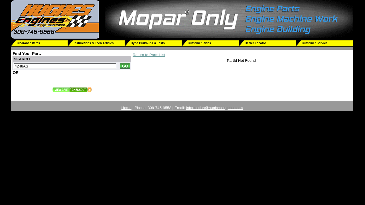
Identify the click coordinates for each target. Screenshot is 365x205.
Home (126, 108)
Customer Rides (199, 43)
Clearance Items (28, 43)
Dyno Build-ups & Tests (148, 43)
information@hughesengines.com (214, 108)
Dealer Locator (255, 43)
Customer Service (315, 43)
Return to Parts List (149, 55)
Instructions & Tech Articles (93, 43)
